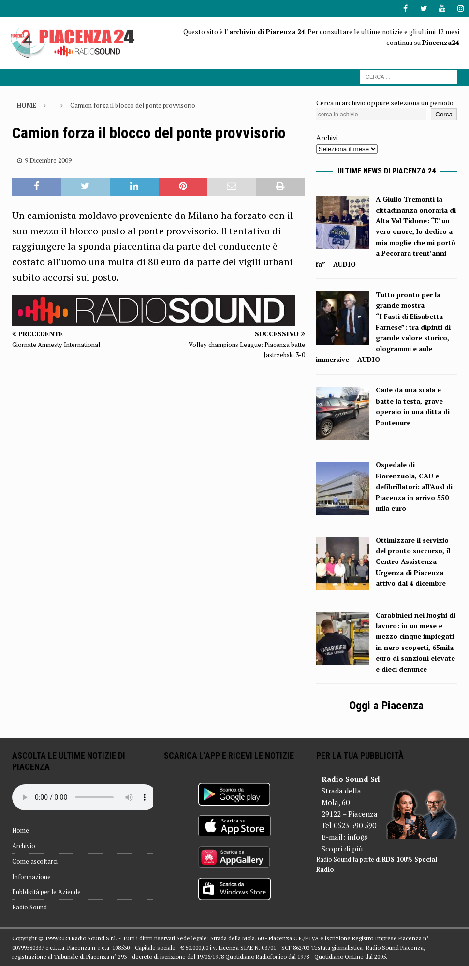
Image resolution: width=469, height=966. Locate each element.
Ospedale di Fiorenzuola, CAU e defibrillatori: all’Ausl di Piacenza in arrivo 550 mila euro (414, 486)
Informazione (31, 876)
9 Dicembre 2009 (48, 160)
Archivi (326, 137)
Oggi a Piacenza (386, 705)
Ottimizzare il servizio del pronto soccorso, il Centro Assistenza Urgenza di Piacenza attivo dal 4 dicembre (413, 561)
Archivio (23, 845)
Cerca (444, 114)
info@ (357, 837)
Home (20, 830)
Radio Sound (29, 907)
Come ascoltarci (35, 861)
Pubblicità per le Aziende (46, 891)
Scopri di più (342, 848)
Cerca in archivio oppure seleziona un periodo (385, 102)
